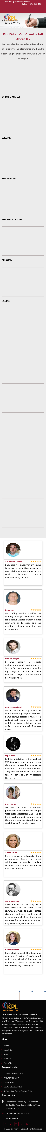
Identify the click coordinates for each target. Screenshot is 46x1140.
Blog (6, 1054)
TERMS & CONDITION (13, 1073)
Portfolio (8, 1063)
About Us (8, 1050)
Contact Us (9, 1082)
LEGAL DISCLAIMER (13, 1087)
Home (6, 1045)
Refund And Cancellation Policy (18, 1091)
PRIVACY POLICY (11, 1078)
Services (7, 1058)
